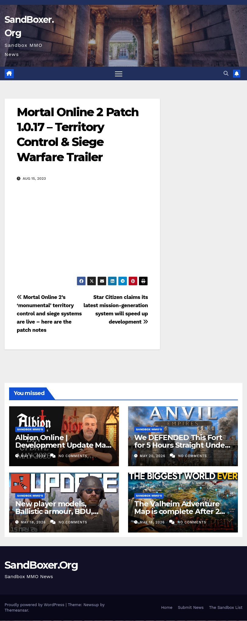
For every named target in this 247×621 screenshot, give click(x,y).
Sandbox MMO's (30, 429)
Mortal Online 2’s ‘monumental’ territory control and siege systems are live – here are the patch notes (49, 313)
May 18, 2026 (153, 523)
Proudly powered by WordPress (35, 605)
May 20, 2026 (153, 456)
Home (166, 607)
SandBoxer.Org (41, 565)
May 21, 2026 (34, 456)
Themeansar (16, 610)
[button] (226, 73)
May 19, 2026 (34, 523)
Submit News (191, 607)
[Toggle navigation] (118, 73)
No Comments (72, 456)
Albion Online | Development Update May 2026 (62, 445)
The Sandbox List (225, 607)
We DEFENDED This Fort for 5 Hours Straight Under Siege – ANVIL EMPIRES (181, 445)
